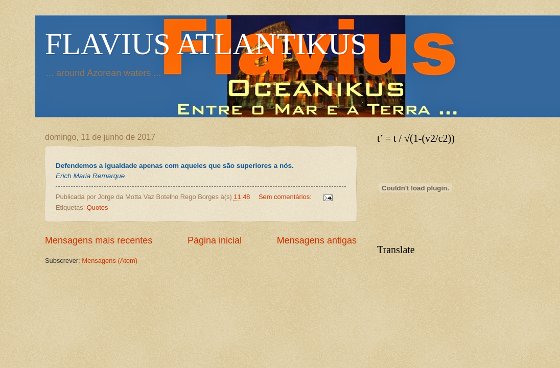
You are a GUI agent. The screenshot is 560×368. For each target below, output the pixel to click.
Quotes (97, 207)
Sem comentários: (286, 197)
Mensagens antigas (317, 240)
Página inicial (215, 240)
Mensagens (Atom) (109, 260)
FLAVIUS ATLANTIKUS (206, 44)
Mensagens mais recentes (98, 240)
